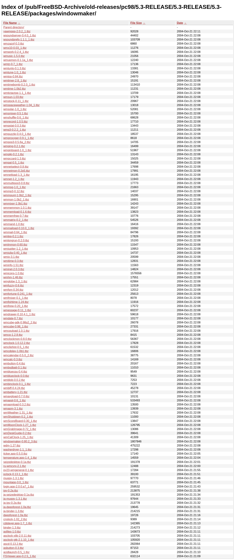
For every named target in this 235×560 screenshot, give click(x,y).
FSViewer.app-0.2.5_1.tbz (19, 556)
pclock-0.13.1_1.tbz (15, 474)
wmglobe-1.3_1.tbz (15, 281)
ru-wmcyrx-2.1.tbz (14, 466)
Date (180, 22)
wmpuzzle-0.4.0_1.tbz (17, 133)
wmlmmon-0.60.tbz (15, 244)
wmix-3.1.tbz (11, 256)
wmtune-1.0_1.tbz (14, 72)
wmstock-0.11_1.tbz (16, 101)
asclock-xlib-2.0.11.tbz (17, 535)
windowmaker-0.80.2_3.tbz (20, 441)
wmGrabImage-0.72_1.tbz (19, 429)
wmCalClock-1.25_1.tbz (18, 437)
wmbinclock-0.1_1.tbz (17, 383)
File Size (136, 22)
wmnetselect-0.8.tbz (16, 166)
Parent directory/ (13, 27)
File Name (10, 22)
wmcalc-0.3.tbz (12, 359)
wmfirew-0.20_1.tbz (15, 305)
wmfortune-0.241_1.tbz (17, 293)
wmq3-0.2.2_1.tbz (14, 129)
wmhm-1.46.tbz (13, 277)
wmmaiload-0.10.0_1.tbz (18, 228)
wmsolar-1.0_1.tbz (15, 109)
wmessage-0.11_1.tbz (17, 310)
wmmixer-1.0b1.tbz (15, 203)
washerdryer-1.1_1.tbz (17, 449)
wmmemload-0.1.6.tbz (17, 211)
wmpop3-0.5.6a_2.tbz (17, 142)
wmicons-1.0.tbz (13, 273)
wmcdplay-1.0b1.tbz (16, 351)
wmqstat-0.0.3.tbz (14, 125)
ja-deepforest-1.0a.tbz (17, 507)
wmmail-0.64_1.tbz (15, 232)
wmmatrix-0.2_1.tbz (15, 219)
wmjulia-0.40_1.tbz (15, 252)
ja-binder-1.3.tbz (13, 511)
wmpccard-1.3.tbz (14, 158)
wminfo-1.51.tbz (13, 265)
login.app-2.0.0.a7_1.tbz (18, 486)
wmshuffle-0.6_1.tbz (16, 117)
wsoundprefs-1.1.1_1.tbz (18, 39)
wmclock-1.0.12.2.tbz (16, 342)
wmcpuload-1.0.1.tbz (16, 330)
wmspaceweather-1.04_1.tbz (21, 105)
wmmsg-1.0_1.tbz (14, 187)
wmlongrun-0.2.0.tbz (16, 240)
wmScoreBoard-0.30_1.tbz (20, 420)
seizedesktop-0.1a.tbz (17, 461)
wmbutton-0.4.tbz (14, 363)
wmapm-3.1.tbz (13, 408)
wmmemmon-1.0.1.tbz (17, 207)
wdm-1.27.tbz (11, 445)
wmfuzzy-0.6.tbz (13, 285)
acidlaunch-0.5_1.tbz (16, 552)
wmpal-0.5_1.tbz (13, 162)
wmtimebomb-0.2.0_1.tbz (19, 84)
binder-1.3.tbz (12, 527)
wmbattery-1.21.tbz (15, 392)
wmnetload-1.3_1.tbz (16, 174)
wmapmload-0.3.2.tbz (16, 404)
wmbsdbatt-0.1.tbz (15, 367)
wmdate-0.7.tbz (13, 318)
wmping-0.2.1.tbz (14, 146)
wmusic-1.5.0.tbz (14, 55)
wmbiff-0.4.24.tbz (14, 388)
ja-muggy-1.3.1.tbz (15, 498)
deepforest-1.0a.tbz (15, 515)
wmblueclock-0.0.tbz (16, 375)
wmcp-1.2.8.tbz (12, 334)
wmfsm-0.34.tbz (13, 289)
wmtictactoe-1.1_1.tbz (17, 92)
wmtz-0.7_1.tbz (12, 64)
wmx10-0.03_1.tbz (15, 47)
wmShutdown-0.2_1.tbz (18, 416)
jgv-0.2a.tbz (10, 490)
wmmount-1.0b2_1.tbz (17, 195)
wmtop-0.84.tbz (13, 76)
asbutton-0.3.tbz (13, 547)
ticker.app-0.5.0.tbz (15, 453)
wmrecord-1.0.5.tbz (15, 121)
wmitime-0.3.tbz (13, 260)
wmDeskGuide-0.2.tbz (17, 433)
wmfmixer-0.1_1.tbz (15, 297)
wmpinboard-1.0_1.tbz (17, 150)
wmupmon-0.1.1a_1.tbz (18, 60)
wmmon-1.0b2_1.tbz (16, 199)
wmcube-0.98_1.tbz (15, 326)
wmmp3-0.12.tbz (13, 191)
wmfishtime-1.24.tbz (16, 301)
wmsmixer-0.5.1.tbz (15, 113)
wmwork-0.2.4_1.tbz (16, 51)
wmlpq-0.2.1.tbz (13, 236)
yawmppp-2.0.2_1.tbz (16, 31)
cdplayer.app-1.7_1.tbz (17, 523)
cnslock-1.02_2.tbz (15, 519)
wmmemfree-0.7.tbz (15, 215)
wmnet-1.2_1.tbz (13, 179)
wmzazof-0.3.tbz (13, 43)
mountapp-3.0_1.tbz (16, 482)
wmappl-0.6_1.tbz (14, 400)
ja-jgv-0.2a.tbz (12, 502)
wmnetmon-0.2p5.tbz (16, 170)
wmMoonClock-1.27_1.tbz (19, 424)
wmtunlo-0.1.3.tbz (14, 68)
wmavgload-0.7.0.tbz (16, 396)
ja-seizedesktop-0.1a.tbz (18, 494)
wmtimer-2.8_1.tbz (15, 80)
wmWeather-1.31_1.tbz (18, 412)
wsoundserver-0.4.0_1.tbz (19, 35)
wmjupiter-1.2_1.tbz (15, 248)
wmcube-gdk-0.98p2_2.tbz (20, 322)
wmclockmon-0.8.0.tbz (17, 338)
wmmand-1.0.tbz (13, 224)
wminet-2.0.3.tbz (13, 269)
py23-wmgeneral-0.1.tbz (18, 470)
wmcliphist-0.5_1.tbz (16, 347)
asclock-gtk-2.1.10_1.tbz (18, 539)
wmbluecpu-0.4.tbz (15, 371)
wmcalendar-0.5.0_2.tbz (18, 355)
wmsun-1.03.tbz (13, 96)
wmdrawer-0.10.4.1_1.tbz (19, 314)
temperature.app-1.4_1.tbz (20, 457)
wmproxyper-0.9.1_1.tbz (18, 138)
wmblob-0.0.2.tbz (14, 379)
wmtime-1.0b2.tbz (14, 88)
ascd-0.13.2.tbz (13, 543)
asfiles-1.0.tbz (12, 531)
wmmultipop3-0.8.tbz (16, 183)
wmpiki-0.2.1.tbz (13, 154)
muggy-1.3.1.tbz (13, 478)
